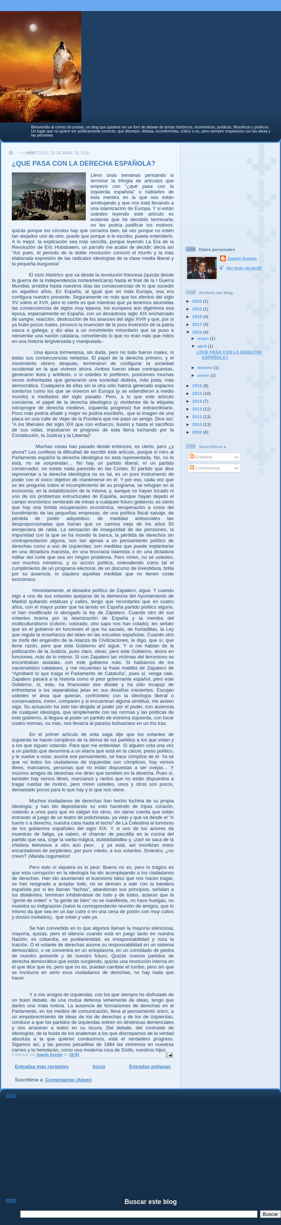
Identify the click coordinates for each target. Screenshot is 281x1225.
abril (202, 346)
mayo (203, 338)
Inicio (99, 1066)
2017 (197, 324)
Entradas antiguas (150, 1066)
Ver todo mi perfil (243, 267)
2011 (197, 416)
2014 (197, 393)
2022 (197, 308)
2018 (197, 316)
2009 (197, 432)
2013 (197, 401)
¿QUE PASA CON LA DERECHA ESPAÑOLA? (83, 163)
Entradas (201, 456)
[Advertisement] (232, 191)
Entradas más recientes (42, 1066)
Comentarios (205, 467)
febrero (205, 367)
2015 (197, 385)
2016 (197, 332)
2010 (197, 424)
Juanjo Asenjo (242, 258)
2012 (197, 408)
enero (203, 375)
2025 (197, 301)
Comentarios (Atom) (68, 1080)
